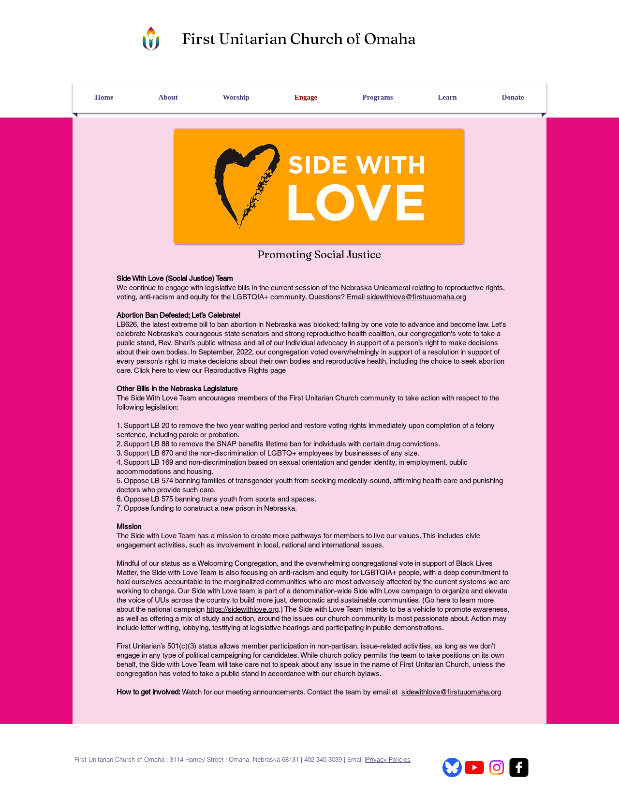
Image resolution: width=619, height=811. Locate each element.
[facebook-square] (519, 767)
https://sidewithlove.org (242, 609)
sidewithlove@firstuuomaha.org (416, 297)
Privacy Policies (388, 759)
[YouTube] (474, 767)
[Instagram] (496, 767)
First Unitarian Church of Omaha (299, 38)
